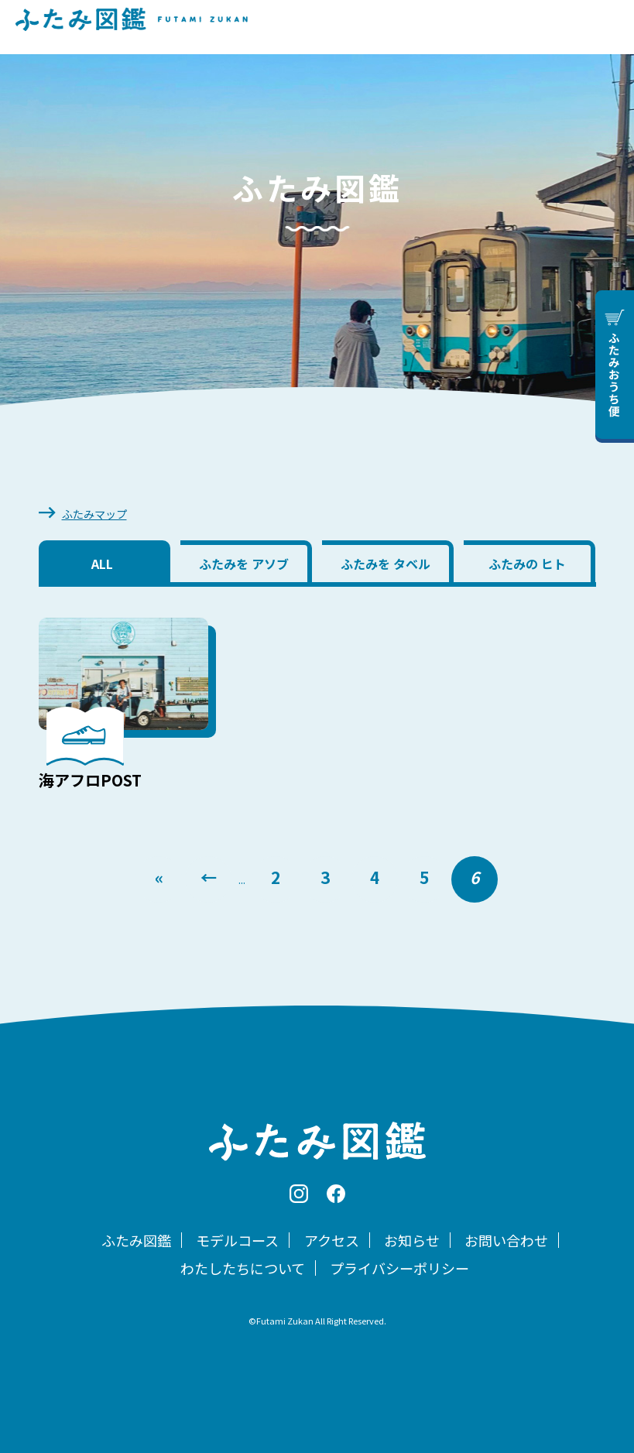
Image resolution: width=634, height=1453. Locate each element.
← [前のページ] (208, 877)
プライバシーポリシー (399, 1268)
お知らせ (412, 1240)
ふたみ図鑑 (136, 1240)
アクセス (331, 1240)
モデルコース (237, 1240)
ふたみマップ (94, 514)
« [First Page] (159, 877)
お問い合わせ (506, 1240)
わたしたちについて (242, 1268)
